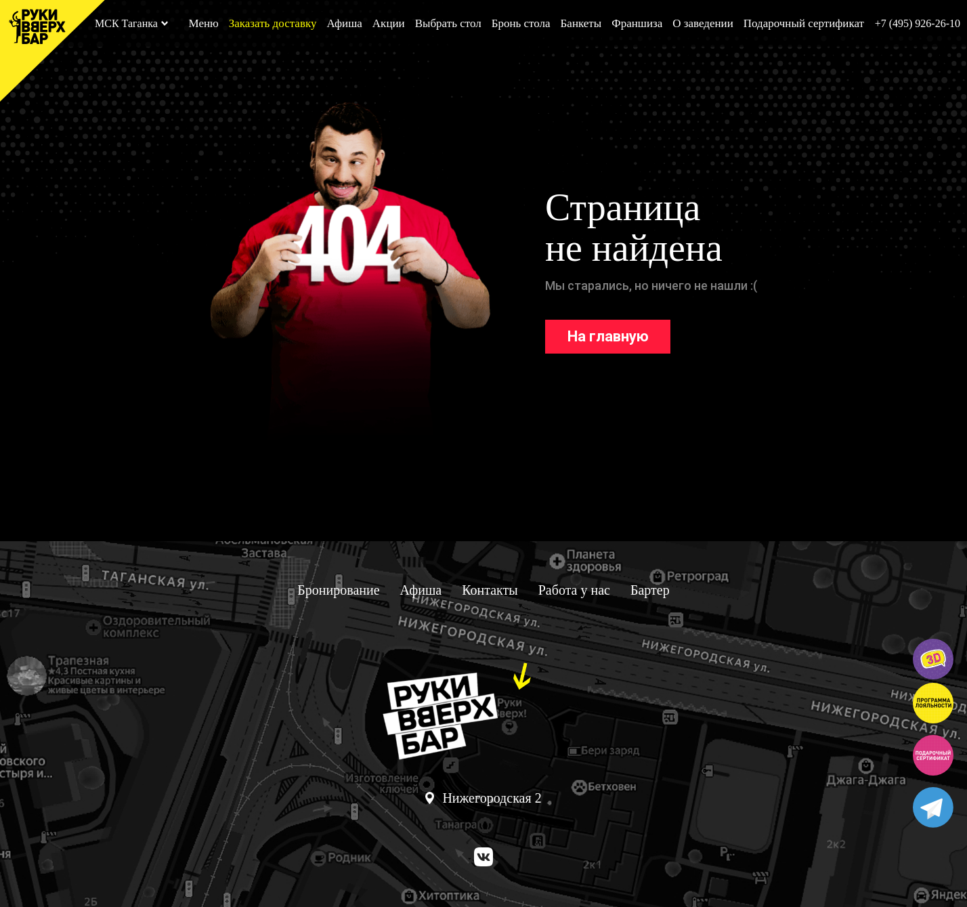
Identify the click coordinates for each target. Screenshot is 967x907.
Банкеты (581, 23)
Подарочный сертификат (804, 23)
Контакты (490, 590)
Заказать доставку (273, 23)
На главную (608, 336)
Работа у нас (574, 590)
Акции (388, 23)
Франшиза (636, 23)
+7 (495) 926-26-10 (917, 23)
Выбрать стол (448, 23)
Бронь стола (521, 23)
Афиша (344, 23)
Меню (203, 23)
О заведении (702, 23)
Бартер (650, 590)
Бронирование (338, 590)
